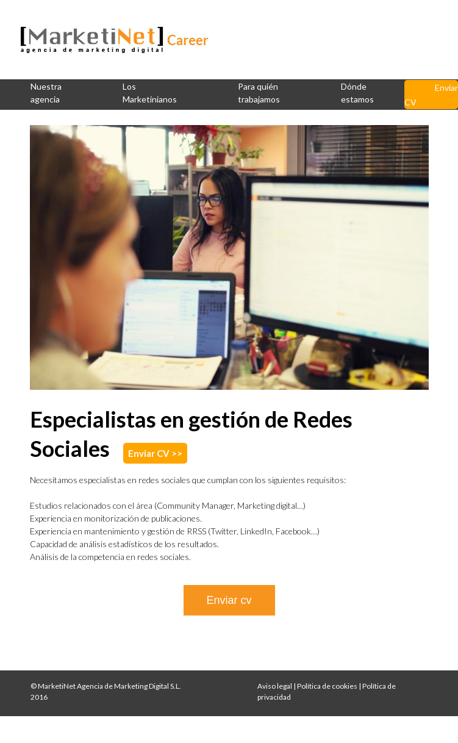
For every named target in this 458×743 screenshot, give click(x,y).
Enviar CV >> (155, 453)
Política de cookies (327, 686)
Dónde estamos (357, 92)
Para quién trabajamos (259, 92)
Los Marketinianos (150, 92)
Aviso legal (274, 686)
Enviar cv (228, 600)
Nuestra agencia (46, 92)
